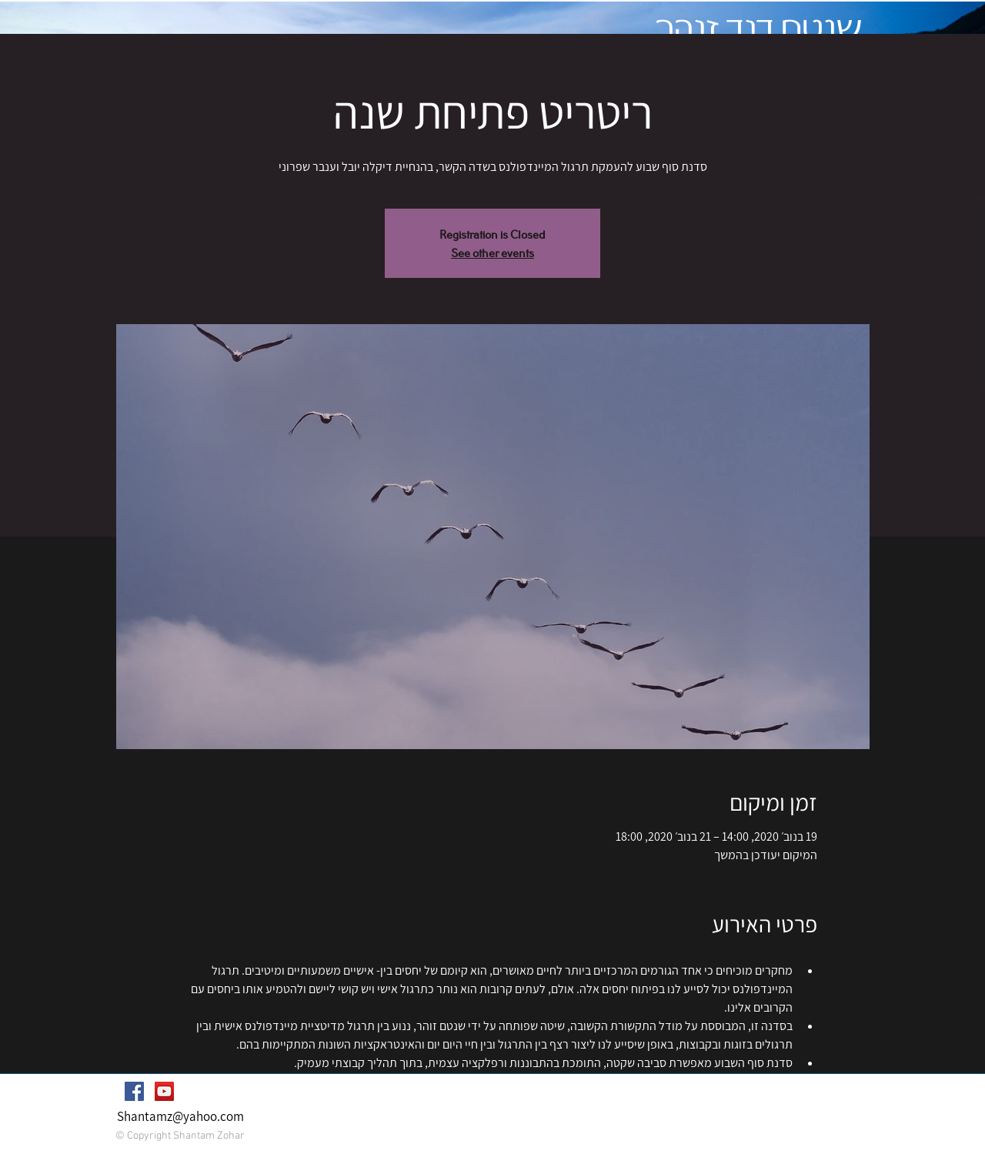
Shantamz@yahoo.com (180, 1116)
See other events (492, 252)
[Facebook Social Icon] (134, 1091)
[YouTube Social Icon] (164, 1091)
